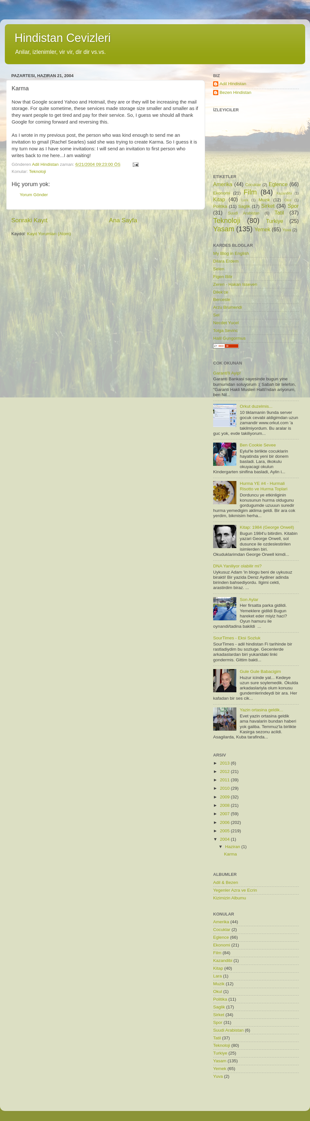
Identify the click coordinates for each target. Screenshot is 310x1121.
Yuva (287, 230)
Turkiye (274, 221)
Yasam (223, 229)
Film (250, 192)
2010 (225, 788)
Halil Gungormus (229, 338)
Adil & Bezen (225, 882)
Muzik (264, 199)
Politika (220, 206)
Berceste (221, 299)
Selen (218, 268)
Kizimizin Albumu (229, 898)
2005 (225, 830)
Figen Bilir (222, 276)
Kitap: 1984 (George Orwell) (267, 527)
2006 (225, 822)
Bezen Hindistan (235, 92)
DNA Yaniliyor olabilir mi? (237, 566)
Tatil (279, 212)
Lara (244, 200)
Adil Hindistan (233, 83)
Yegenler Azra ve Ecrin (235, 890)
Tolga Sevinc (225, 330)
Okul (287, 200)
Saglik (244, 206)
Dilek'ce (220, 292)
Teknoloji (37, 171)
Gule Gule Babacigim (260, 671)
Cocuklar (253, 185)
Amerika (222, 184)
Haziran (233, 846)
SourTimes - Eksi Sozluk (237, 638)
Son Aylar (249, 599)
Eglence (278, 184)
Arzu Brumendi (227, 307)
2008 (225, 805)
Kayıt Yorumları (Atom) (49, 233)
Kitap (219, 199)
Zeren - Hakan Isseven (235, 284)
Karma (230, 854)
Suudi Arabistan (244, 213)
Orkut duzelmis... (256, 406)
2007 (225, 813)
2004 (225, 839)
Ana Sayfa (123, 220)
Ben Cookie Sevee (258, 445)
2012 (225, 771)
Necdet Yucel (226, 322)
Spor (293, 206)
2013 (225, 763)
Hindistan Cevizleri (63, 38)
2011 (225, 779)
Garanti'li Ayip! (227, 373)
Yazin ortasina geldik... (261, 709)
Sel (216, 315)
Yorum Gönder (34, 194)
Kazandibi (284, 193)
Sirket (267, 206)
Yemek (262, 229)
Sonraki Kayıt (29, 220)
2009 (225, 797)
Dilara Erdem (226, 261)
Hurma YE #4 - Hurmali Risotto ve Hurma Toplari (263, 486)
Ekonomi (221, 193)
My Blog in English (231, 253)
